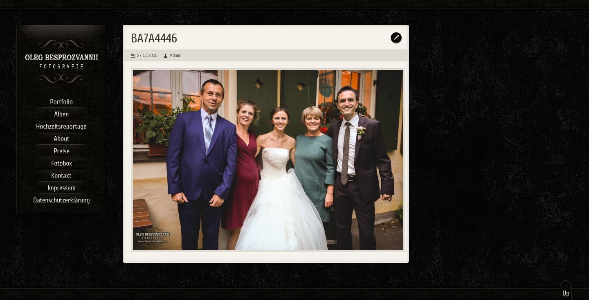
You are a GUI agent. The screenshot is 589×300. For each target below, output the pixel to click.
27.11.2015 (147, 55)
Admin (175, 55)
